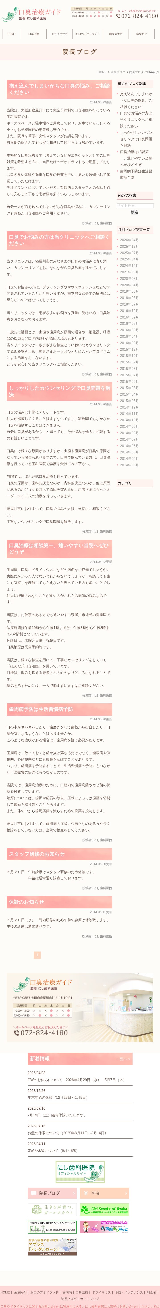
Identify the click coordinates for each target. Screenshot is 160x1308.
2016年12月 (129, 311)
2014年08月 (129, 433)
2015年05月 (129, 388)
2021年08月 (129, 272)
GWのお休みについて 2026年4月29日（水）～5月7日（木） (77, 1080)
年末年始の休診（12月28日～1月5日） (58, 1097)
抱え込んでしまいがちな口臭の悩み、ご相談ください (136, 100)
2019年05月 (129, 291)
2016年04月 (129, 336)
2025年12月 (129, 246)
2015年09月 (129, 362)
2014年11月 (129, 414)
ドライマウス (60, 34)
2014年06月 (129, 446)
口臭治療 (33, 34)
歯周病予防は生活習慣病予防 (41, 709)
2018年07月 (129, 304)
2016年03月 (129, 343)
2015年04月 (129, 394)
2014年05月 (129, 452)
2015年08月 (129, 369)
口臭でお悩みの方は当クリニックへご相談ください (136, 119)
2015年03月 (129, 401)
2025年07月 (129, 253)
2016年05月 (129, 330)
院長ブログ (69, 1288)
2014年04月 (129, 459)
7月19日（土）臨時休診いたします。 (57, 1115)
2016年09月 (129, 317)
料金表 (151, 1282)
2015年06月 (129, 382)
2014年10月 (129, 420)
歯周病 (67, 1282)
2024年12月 (129, 266)
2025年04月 (129, 259)
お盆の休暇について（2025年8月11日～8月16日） (68, 1133)
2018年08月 (129, 298)
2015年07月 (129, 375)
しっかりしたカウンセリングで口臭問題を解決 (136, 139)
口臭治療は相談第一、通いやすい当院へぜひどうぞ (136, 158)
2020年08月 (129, 279)
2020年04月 (129, 285)
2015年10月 (129, 356)
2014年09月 (129, 426)
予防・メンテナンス (129, 1282)
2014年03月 (129, 465)
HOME (12, 34)
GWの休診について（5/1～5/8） (53, 1151)
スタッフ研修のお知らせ (37, 854)
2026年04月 (129, 240)
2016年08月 (129, 323)
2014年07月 (129, 439)
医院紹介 (20, 1282)
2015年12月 (129, 349)
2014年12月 (129, 407)
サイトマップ (89, 1288)
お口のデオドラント (88, 34)
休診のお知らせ (26, 902)
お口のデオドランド (44, 1282)
